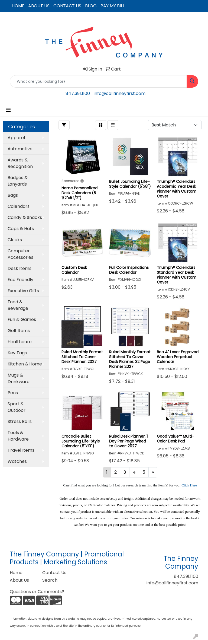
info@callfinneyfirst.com (119, 93)
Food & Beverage (18, 305)
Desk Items (19, 268)
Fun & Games (22, 319)
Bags (13, 195)
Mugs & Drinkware (19, 378)
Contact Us (54, 572)
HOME (18, 6)
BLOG (91, 6)
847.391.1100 (78, 93)
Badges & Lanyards (18, 180)
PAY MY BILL (112, 6)
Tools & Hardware (18, 435)
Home (16, 572)
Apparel (16, 138)
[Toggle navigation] (8, 110)
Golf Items (19, 330)
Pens (13, 393)
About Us (19, 580)
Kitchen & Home (25, 364)
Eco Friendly (20, 279)
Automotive (20, 149)
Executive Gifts (23, 291)
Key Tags (17, 353)
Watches (17, 461)
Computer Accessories (20, 254)
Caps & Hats (21, 228)
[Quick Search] (98, 81)
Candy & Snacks (25, 217)
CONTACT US (67, 6)
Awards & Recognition (20, 163)
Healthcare (20, 342)
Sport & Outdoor (16, 407)
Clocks (15, 240)
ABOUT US (39, 6)
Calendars (19, 206)
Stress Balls (20, 421)
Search (49, 580)
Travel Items (21, 450)
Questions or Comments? (37, 591)
